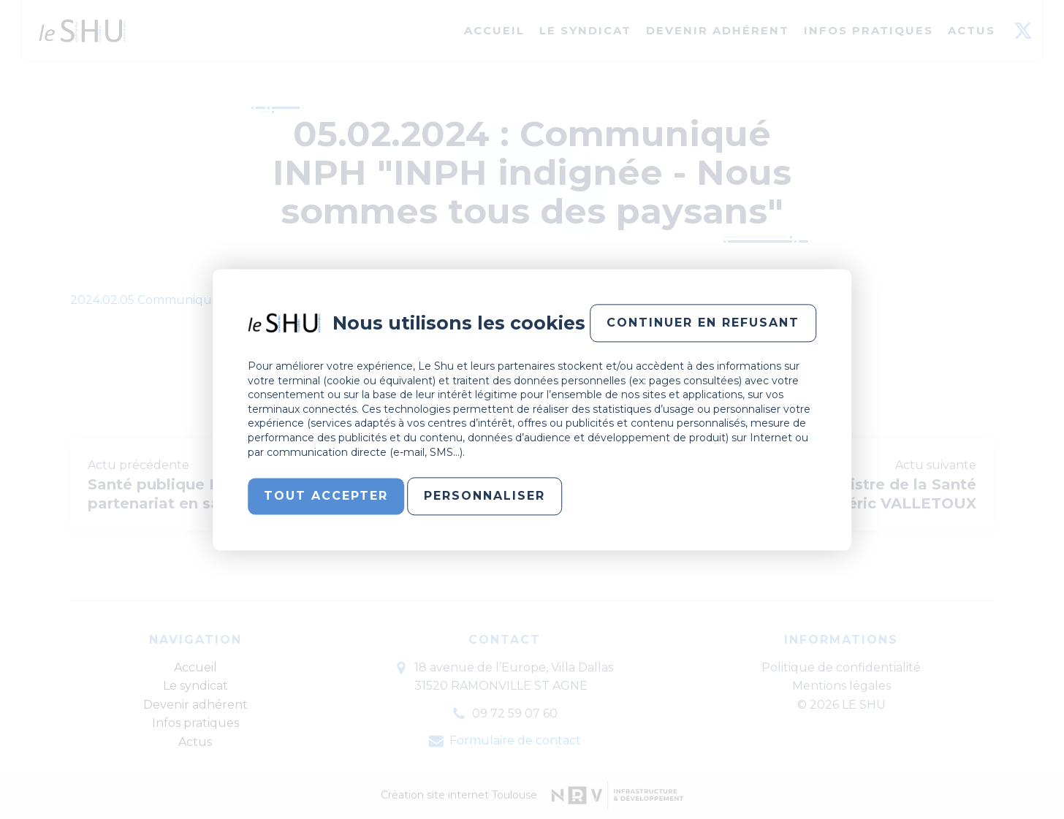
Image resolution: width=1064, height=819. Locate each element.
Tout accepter (326, 496)
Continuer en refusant (703, 322)
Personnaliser (484, 496)
